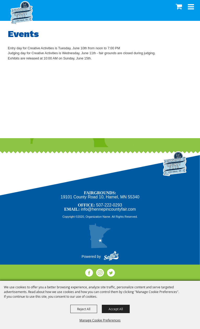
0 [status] (179, 6)
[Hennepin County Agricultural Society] (21, 13)
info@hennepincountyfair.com (108, 209)
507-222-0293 (109, 205)
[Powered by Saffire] (111, 256)
